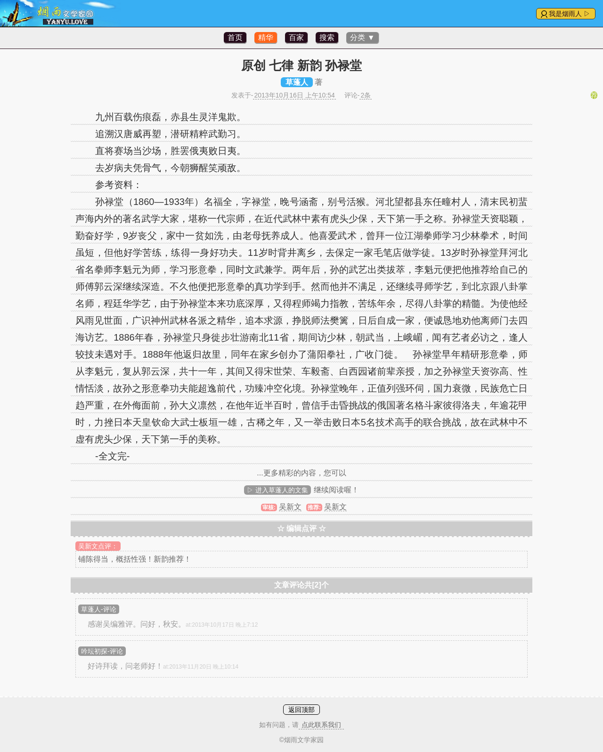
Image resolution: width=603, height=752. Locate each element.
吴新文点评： (98, 546)
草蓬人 (296, 82)
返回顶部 (301, 709)
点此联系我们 (321, 724)
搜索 (326, 37)
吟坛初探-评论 (102, 651)
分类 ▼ (362, 37)
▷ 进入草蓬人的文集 (277, 490)
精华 (265, 37)
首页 (235, 37)
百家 (296, 37)
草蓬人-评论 (98, 609)
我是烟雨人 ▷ (569, 13)
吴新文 (290, 507)
